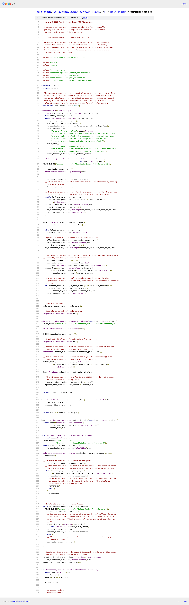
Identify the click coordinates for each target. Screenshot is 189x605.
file (85, 18)
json (185, 601)
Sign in (184, 4)
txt (178, 601)
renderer (122, 11)
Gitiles (14, 601)
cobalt (38, 11)
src (106, 11)
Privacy (21, 601)
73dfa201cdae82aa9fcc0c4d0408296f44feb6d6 (76, 11)
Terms (27, 601)
